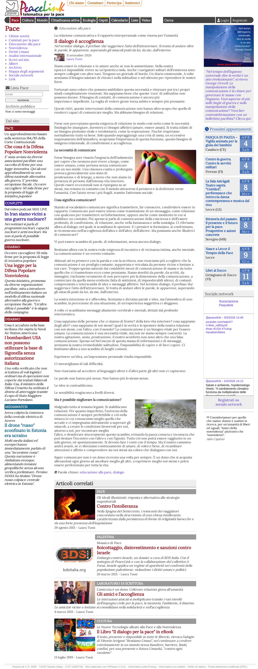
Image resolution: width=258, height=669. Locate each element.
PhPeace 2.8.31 (116, 666)
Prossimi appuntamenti (230, 129)
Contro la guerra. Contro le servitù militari (218, 163)
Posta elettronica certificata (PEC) (227, 666)
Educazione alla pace (25, 44)
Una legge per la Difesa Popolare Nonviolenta (20, 270)
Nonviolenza (18, 48)
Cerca (168, 20)
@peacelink (213, 317)
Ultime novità (19, 36)
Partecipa (114, 3)
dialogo (118, 472)
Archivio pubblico (20, 106)
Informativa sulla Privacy (142, 666)
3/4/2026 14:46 (233, 317)
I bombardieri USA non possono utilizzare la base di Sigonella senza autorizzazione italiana (23, 350)
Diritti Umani (19, 52)
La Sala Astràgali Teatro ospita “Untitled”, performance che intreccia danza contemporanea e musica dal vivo (227, 193)
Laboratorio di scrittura (120, 583)
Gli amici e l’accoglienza (120, 594)
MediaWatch (16, 407)
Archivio (15, 67)
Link (12, 79)
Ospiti (103, 20)
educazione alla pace (95, 472)
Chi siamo (76, 3)
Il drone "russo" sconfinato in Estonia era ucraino (25, 430)
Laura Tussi (74, 59)
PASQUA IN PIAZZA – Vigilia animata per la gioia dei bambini (221, 141)
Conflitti (13, 203)
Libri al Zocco (216, 270)
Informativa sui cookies (172, 666)
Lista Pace (19, 87)
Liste (134, 20)
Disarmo (12, 247)
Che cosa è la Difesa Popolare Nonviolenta (25, 149)
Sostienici (132, 3)
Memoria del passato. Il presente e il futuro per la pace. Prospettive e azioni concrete (222, 227)
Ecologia (89, 20)
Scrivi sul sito (19, 60)
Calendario (119, 20)
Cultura (27, 20)
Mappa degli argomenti (26, 71)
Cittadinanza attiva (65, 20)
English (157, 20)
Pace (15, 20)
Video (146, 20)
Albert (13, 63)
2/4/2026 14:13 (233, 381)
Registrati (239, 20)
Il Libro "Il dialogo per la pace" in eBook (135, 631)
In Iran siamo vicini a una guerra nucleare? (25, 216)
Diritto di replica (197, 666)
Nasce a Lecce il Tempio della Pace (219, 251)
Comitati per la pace (24, 40)
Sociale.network (21, 75)
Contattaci (95, 3)
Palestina (105, 537)
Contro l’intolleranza (117, 506)
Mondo (42, 20)
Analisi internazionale (25, 56)
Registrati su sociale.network (229, 402)
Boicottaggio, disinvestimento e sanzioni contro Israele (144, 550)
